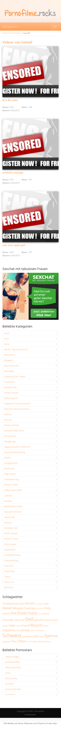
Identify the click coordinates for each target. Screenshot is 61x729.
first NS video (10, 100)
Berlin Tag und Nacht (15, 349)
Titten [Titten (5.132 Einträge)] (22, 641)
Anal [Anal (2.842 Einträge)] (22, 603)
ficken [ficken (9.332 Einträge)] (22, 613)
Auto (6, 344)
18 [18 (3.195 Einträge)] (3, 603)
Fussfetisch (10, 436)
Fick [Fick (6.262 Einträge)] (14, 613)
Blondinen (9, 354)
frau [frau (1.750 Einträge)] (39, 613)
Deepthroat (10, 387)
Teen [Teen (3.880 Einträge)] (14, 641)
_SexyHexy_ (10, 694)
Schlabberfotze (12, 555)
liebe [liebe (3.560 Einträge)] (12, 625)
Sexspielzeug (11, 560)
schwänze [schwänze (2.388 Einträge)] (27, 636)
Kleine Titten (11, 484)
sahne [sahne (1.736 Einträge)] (32, 630)
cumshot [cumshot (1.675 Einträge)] (40, 608)
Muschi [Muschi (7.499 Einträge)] (37, 625)
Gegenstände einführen (17, 446)
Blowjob (8, 360)
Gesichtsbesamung (14, 452)
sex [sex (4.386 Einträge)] (36, 636)
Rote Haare (10, 544)
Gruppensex (11, 463)
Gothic (7, 457)
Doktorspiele (11, 398)
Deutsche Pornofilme (11, 33)
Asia (6, 338)
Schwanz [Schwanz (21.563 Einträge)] (12, 635)
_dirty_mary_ (11, 678)
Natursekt (9, 517)
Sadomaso (9, 549)
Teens (7, 576)
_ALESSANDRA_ (12, 662)
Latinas (8, 495)
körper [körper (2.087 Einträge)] (55, 620)
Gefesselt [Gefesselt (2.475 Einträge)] (19, 619)
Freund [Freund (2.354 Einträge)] (45, 613)
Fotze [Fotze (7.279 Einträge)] (32, 613)
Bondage (9, 371)
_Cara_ (7, 672)
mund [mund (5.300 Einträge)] (25, 625)
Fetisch (8, 414)
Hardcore (9, 468)
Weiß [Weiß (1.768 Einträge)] (40, 641)
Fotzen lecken (11, 425)
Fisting (7, 419)
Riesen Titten (11, 538)
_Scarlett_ (9, 683)
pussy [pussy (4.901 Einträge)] (25, 630)
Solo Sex (8, 565)
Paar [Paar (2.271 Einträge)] (18, 630)
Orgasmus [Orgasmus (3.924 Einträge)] (8, 630)
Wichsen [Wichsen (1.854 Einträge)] (47, 641)
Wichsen (9, 587)
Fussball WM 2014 (14, 430)
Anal (6, 333)
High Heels (10, 473)
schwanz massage (12, 173)
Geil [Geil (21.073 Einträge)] (29, 619)
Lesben (8, 500)
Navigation (9, 27)
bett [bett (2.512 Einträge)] (46, 603)
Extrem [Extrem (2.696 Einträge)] (6, 613)
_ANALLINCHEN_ (13, 667)
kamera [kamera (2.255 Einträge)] (47, 620)
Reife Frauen (11, 533)
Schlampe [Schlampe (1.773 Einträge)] (40, 630)
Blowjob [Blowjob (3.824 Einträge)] (18, 608)
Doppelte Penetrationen (17, 403)
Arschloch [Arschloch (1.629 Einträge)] (39, 604)
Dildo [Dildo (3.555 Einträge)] (47, 608)
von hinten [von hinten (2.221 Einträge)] (32, 641)
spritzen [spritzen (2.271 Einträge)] (6, 641)
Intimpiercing (11, 479)
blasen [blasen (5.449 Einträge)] (7, 608)
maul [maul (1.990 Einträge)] (18, 625)
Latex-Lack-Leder (13, 490)
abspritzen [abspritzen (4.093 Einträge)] (12, 603)
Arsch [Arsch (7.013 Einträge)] (30, 603)
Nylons (8, 522)
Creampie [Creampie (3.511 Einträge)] (30, 608)
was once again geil (13, 245)
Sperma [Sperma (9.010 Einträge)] (51, 635)
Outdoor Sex (11, 527)
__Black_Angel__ (12, 656)
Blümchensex (11, 365)
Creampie (9, 381)
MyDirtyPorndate (13, 506)
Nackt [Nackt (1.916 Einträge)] (46, 625)
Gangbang (9, 441)
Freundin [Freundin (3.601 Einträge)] (8, 620)
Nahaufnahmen (12, 511)
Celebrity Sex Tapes (15, 376)
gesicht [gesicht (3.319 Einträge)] (38, 620)
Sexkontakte (30, 714)
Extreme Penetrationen (16, 408)
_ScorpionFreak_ (13, 689)
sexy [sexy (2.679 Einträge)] (41, 636)
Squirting (9, 571)
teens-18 (9, 582)
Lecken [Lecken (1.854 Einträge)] (5, 626)
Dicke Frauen (11, 392)
